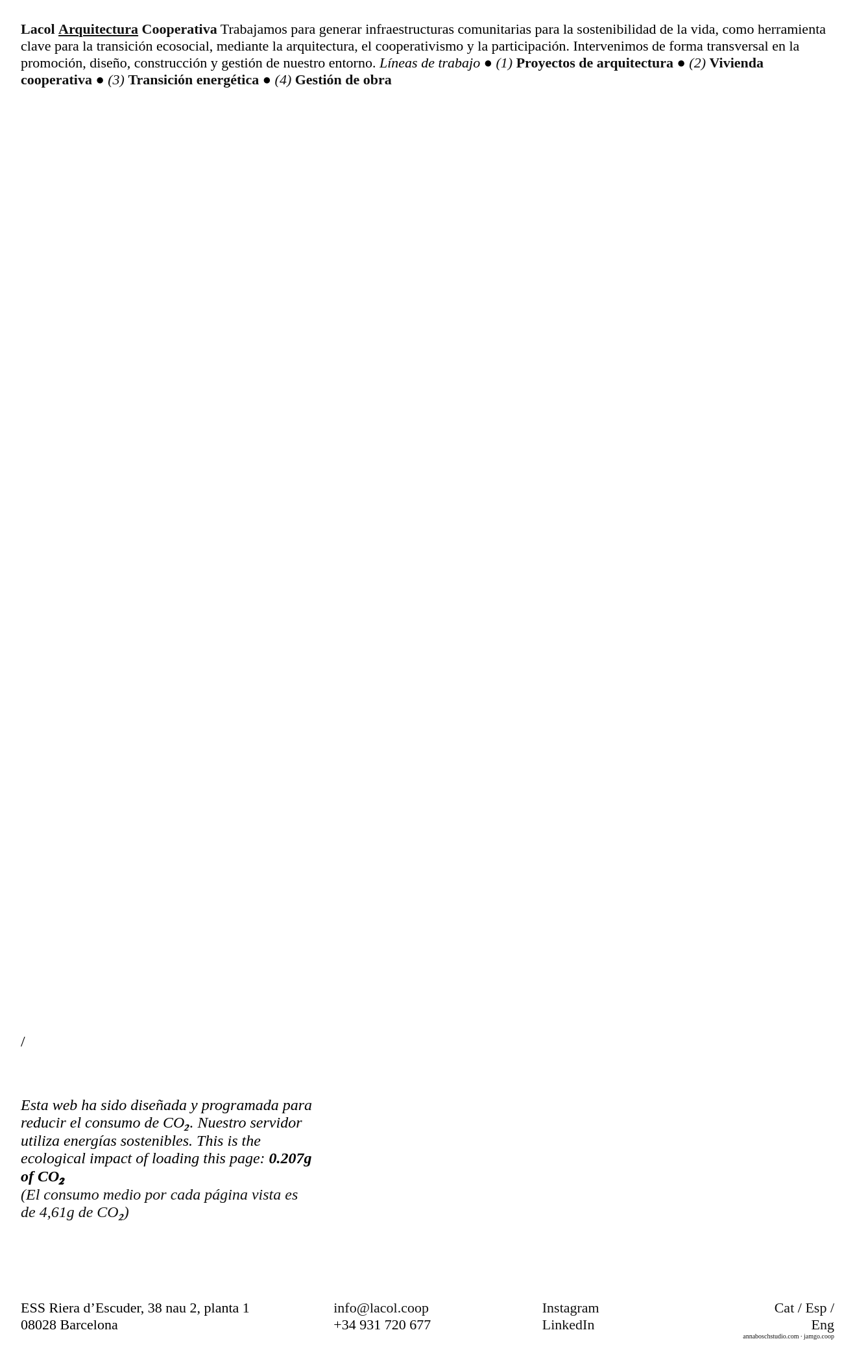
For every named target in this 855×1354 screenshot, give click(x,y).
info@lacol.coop (381, 1308)
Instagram (570, 1308)
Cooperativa (179, 29)
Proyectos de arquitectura (596, 62)
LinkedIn (568, 1324)
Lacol (38, 29)
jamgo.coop (819, 1336)
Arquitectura (98, 29)
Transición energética (195, 79)
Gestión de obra (343, 79)
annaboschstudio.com (771, 1336)
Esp (815, 1308)
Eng (823, 1324)
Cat (785, 1308)
